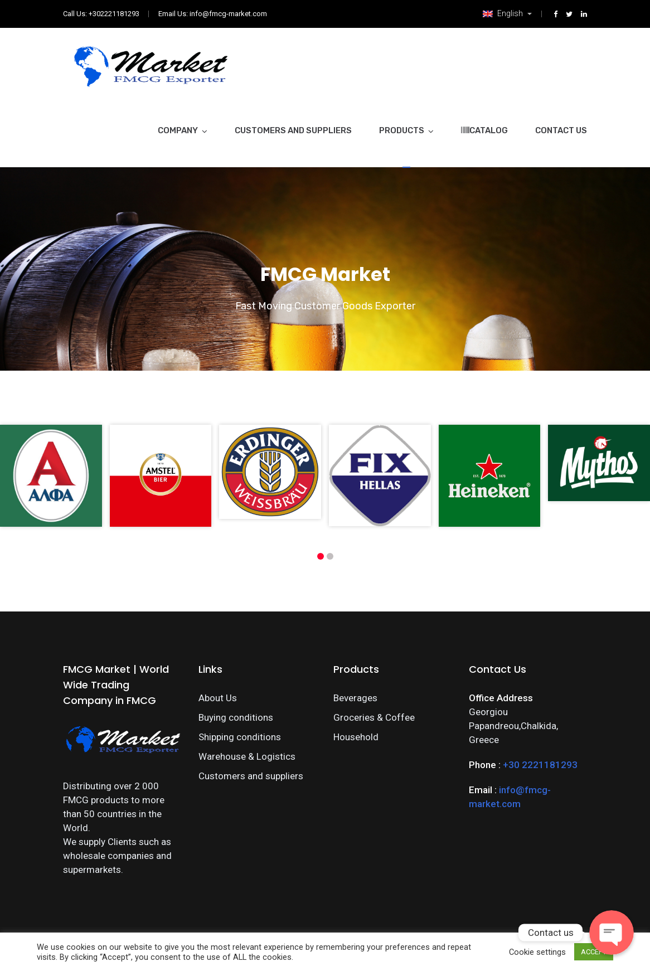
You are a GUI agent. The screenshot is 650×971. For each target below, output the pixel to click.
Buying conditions (235, 717)
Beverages (355, 697)
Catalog (484, 130)
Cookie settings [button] (537, 952)
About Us (217, 697)
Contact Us (561, 130)
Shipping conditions (239, 736)
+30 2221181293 (540, 764)
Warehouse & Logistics (246, 756)
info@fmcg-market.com (228, 13)
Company (178, 130)
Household (356, 736)
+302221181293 (114, 13)
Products (401, 130)
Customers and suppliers (293, 130)
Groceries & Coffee (374, 717)
